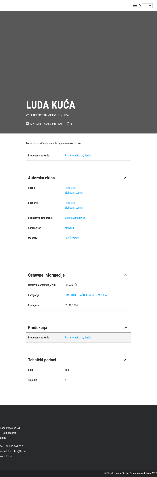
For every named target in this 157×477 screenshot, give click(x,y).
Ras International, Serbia (78, 155)
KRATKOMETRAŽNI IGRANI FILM (46, 115)
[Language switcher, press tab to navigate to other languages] (147, 5)
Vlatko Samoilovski (75, 217)
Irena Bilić (70, 187)
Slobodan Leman (74, 192)
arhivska (69, 227)
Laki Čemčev (72, 238)
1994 (66, 115)
